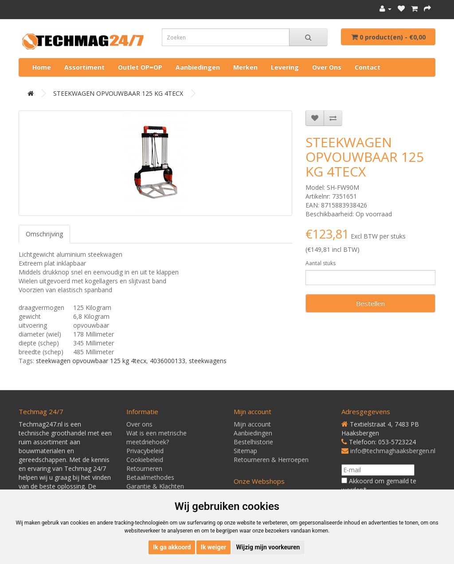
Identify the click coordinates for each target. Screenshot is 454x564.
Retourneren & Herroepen (271, 459)
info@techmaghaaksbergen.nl (392, 450)
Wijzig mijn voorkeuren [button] (268, 547)
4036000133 (167, 360)
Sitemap (245, 450)
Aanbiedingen (198, 67)
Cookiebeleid (144, 459)
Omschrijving (44, 234)
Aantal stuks (320, 263)
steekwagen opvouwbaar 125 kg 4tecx (91, 360)
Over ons (326, 67)
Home (41, 67)
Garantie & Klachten (155, 486)
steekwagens (208, 360)
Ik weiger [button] (213, 547)
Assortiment (84, 67)
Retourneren (144, 468)
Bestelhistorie (253, 442)
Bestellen (370, 303)
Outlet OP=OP (140, 67)
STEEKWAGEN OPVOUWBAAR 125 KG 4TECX (118, 93)
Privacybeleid (145, 450)
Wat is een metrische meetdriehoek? (156, 437)
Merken (245, 67)
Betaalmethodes (150, 477)
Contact (367, 67)
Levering (285, 67)
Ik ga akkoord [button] (172, 547)
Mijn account (252, 424)
